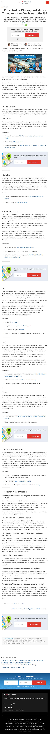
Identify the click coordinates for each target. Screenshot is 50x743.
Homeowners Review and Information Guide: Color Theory (18, 665)
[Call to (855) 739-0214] (47, 2)
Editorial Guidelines (9, 638)
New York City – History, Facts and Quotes (13, 667)
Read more (24, 22)
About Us (6, 710)
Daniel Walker (38, 44)
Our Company (8, 707)
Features (6, 7)
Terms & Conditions (32, 719)
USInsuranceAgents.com (23, 718)
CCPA (39, 719)
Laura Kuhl (19, 44)
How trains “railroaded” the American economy (22, 380)
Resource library (35, 485)
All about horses (18, 142)
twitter (14, 704)
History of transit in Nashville (22, 481)
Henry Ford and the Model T (25, 247)
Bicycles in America (22, 202)
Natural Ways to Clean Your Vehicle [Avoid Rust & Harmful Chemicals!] (22, 660)
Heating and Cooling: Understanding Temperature (16, 662)
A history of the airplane (24, 326)
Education (21, 330)
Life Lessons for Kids (18, 604)
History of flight (13, 322)
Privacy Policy (23, 719)
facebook (11, 704)
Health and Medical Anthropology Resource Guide (25, 609)
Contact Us (11, 710)
